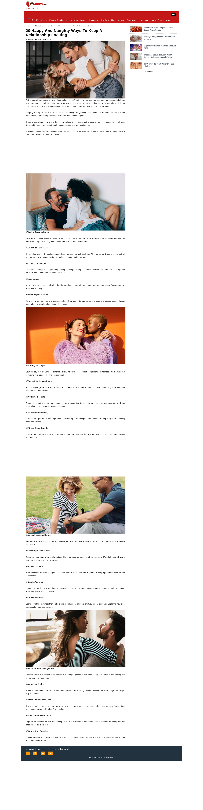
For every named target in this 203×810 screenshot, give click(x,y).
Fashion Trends (56, 20)
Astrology (145, 20)
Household (94, 20)
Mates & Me (41, 20)
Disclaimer (51, 749)
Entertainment (132, 20)
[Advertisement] (75, 155)
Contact (40, 749)
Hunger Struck (117, 20)
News (167, 20)
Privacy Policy (64, 749)
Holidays (105, 20)
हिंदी (38, 8)
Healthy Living (72, 20)
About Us (30, 749)
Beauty (83, 20)
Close (28, 19)
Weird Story (157, 20)
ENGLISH (30, 8)
